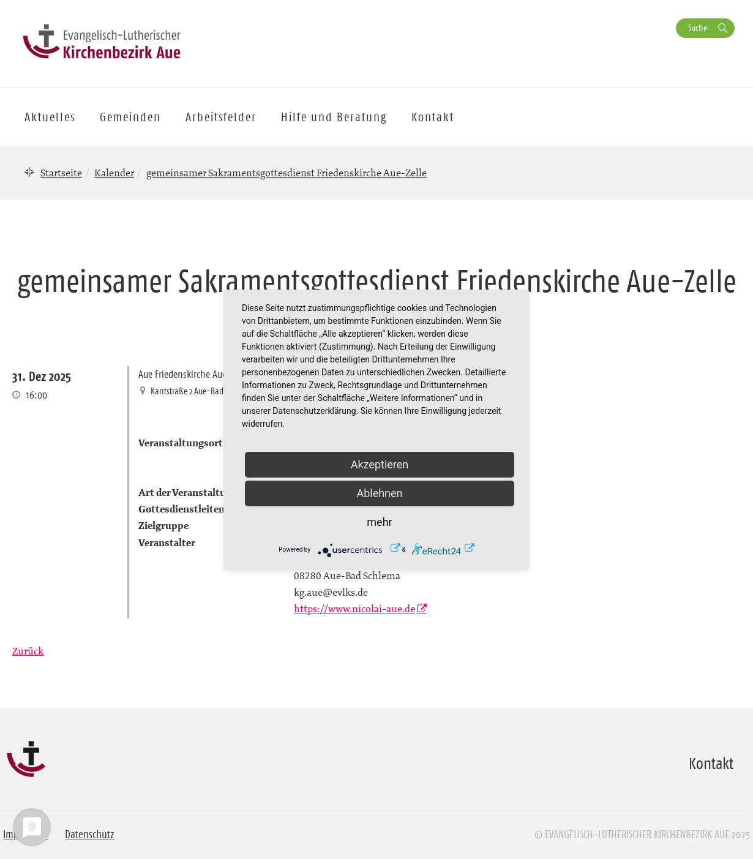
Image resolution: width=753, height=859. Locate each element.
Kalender (114, 172)
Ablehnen (379, 493)
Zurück (27, 651)
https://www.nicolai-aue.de (354, 608)
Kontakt (432, 117)
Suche (697, 28)
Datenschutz (89, 834)
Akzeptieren (380, 464)
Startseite (61, 172)
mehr (379, 522)
